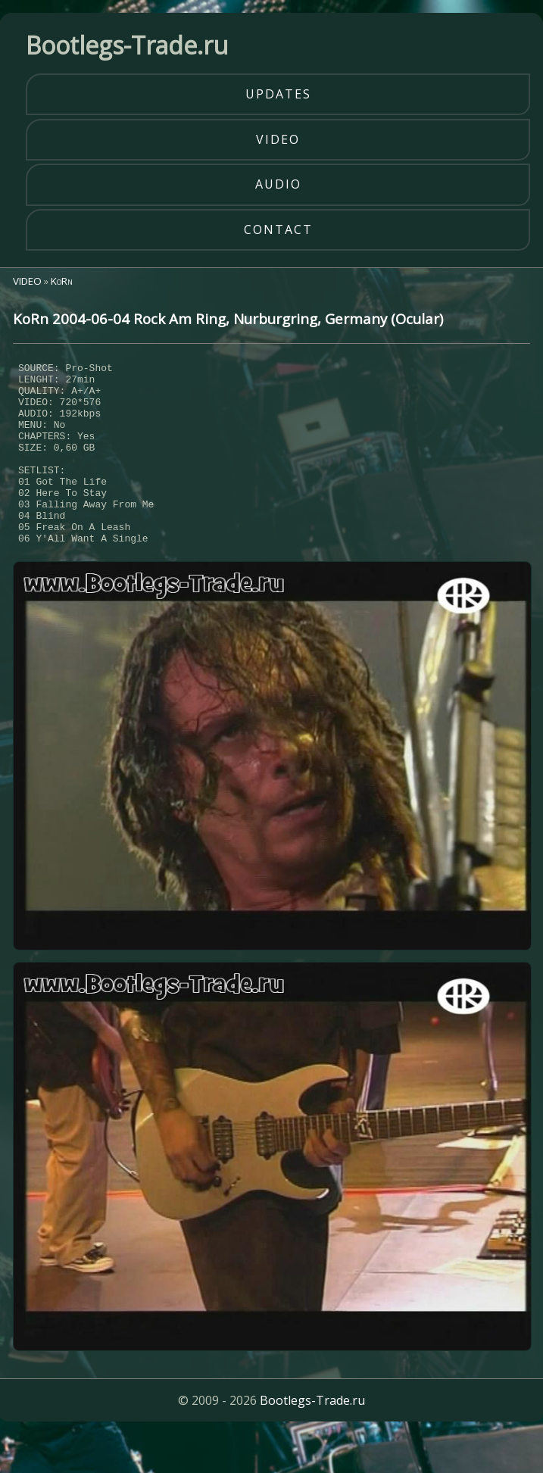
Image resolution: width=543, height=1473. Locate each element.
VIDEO (27, 281)
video (278, 139)
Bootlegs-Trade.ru (312, 1439)
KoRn (62, 281)
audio (278, 184)
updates (278, 94)
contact (278, 229)
